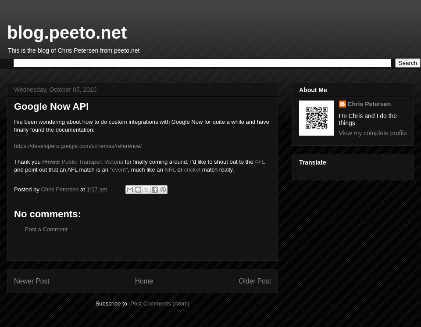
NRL (170, 169)
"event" (119, 169)
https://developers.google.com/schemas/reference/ (78, 146)
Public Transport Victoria (82, 161)
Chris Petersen (369, 104)
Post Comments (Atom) (159, 303)
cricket (192, 169)
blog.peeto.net (67, 32)
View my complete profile (373, 133)
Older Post (255, 281)
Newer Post (32, 281)
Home (144, 281)
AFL (260, 161)
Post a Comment (46, 229)
